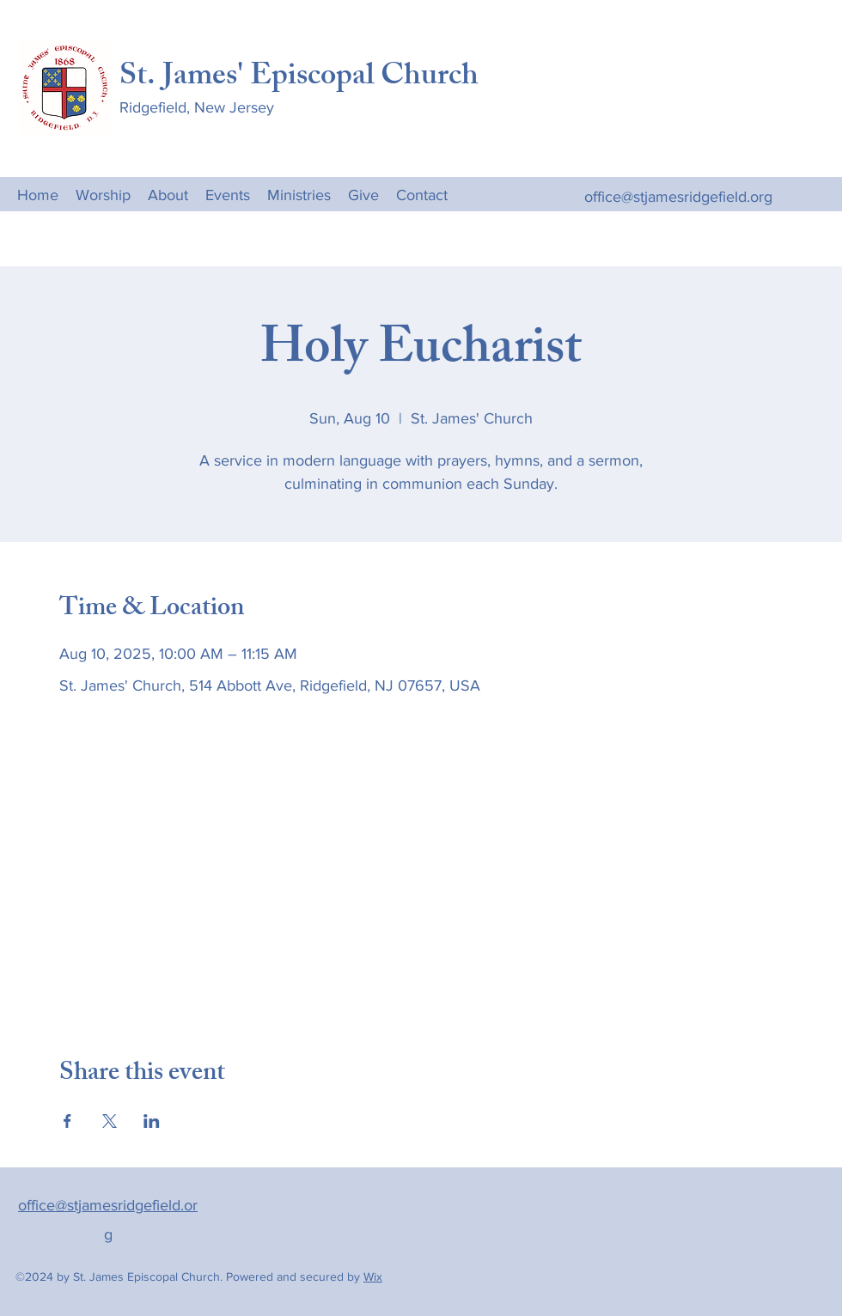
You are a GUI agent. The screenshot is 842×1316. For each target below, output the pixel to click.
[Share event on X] (109, 1121)
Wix (372, 1276)
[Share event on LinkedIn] (151, 1121)
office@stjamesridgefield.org (678, 196)
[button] (299, 194)
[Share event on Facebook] (67, 1121)
